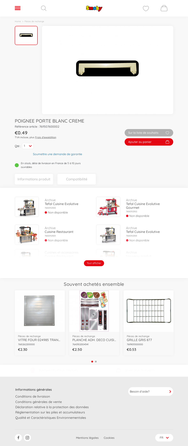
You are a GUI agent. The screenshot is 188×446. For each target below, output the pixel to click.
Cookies (108, 438)
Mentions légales (87, 438)
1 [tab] (92, 361)
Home (18, 21)
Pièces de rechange (34, 21)
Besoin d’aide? (151, 391)
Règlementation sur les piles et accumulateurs (50, 412)
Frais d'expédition (45, 137)
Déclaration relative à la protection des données (52, 407)
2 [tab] (96, 361)
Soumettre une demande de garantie (57, 154)
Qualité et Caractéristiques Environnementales (50, 417)
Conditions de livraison (32, 396)
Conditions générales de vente (38, 402)
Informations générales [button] (33, 389)
